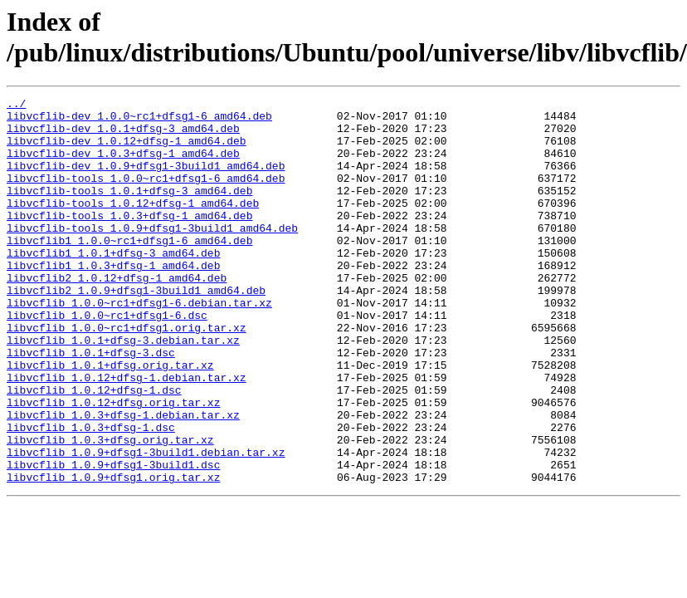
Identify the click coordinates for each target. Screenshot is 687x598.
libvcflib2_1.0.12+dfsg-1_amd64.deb (117, 314)
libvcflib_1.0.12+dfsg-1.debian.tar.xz (126, 434)
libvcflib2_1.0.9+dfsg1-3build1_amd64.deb (136, 329)
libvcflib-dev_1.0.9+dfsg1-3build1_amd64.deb (146, 180)
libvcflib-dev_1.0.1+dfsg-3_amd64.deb (123, 135)
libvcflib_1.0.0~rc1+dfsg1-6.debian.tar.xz (139, 344)
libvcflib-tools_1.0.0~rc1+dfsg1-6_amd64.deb (146, 195)
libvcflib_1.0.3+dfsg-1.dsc (91, 494)
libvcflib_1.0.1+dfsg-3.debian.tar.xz (123, 389)
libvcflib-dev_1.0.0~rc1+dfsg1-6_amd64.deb (139, 120)
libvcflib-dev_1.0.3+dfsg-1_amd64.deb (123, 165)
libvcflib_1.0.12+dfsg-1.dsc (94, 449)
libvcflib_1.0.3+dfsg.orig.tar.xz (110, 509)
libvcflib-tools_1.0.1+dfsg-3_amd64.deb (129, 210)
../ (16, 105)
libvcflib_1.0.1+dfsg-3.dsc (91, 404)
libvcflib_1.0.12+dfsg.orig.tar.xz (113, 464)
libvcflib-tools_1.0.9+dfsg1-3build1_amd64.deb (152, 255)
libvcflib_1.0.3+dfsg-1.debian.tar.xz (123, 479)
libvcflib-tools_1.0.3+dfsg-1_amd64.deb (129, 240)
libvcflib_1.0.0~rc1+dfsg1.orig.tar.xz (126, 374)
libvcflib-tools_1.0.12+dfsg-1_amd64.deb (133, 225)
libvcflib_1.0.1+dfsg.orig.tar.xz (110, 419)
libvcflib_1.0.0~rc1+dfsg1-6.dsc (107, 359)
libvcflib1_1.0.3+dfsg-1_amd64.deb (113, 299)
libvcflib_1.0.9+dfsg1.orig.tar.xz (113, 554)
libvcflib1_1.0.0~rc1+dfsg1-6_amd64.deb (129, 269)
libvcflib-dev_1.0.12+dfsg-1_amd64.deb (126, 150)
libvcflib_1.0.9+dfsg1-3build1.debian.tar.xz (146, 524)
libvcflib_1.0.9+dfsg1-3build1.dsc (113, 539)
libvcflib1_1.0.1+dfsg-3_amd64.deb (113, 284)
